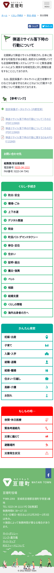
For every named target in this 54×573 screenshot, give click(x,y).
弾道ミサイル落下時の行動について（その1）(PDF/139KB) (28, 121)
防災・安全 (31, 15)
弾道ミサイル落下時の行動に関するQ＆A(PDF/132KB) (28, 139)
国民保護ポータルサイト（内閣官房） (24, 109)
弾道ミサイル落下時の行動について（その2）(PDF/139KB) (28, 130)
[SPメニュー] (46, 4)
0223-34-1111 (22, 167)
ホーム (4, 15)
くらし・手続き (17, 15)
